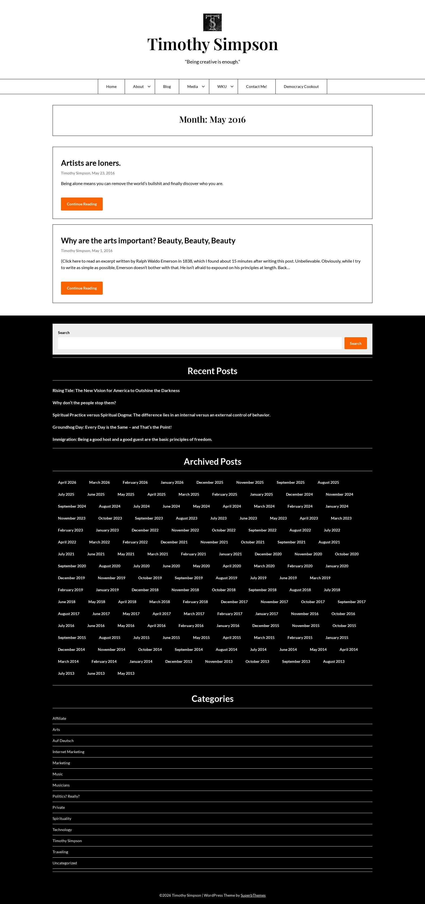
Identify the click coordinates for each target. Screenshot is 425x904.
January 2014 (141, 661)
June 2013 (96, 673)
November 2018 (185, 589)
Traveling (60, 851)
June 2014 (288, 649)
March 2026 (99, 482)
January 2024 (337, 506)
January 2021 (230, 554)
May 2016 (126, 625)
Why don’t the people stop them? (84, 402)
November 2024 (339, 494)
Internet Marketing (68, 751)
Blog (167, 86)
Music (58, 774)
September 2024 (72, 506)
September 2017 (352, 601)
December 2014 (71, 649)
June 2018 (66, 601)
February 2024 (300, 506)
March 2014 (68, 661)
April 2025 (156, 494)
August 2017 (68, 613)
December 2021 (174, 542)
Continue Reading (82, 204)
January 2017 (266, 613)
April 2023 (309, 518)
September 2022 (262, 530)
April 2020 (232, 566)
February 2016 (191, 625)
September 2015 (72, 637)
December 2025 (210, 482)
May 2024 (201, 506)
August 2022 (300, 530)
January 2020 (337, 566)
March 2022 (99, 542)
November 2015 (306, 625)
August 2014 (226, 649)
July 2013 (66, 673)
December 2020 (268, 554)
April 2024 (232, 506)
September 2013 (296, 661)
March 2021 (157, 554)
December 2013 (178, 661)
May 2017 (131, 613)
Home (111, 86)
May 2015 (201, 637)
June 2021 (96, 554)
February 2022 (135, 542)
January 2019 (107, 589)
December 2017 (234, 601)
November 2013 (219, 661)
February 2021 (193, 554)
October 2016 (343, 613)
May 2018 (96, 601)
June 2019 (288, 577)
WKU (222, 86)
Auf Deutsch (63, 740)
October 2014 (150, 649)
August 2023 (186, 518)
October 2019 (150, 577)
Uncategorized (65, 863)
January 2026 (172, 482)
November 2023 (71, 518)
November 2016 (304, 613)
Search (64, 332)
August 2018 (300, 589)
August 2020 (109, 566)
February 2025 (224, 494)
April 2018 (127, 601)
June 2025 (96, 494)
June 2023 (248, 518)
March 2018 (159, 601)
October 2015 (344, 625)
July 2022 (332, 530)
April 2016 (156, 625)
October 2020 (347, 554)
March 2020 (264, 566)
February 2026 (135, 482)
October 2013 (257, 661)
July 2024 (141, 506)
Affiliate (59, 718)
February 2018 (195, 601)
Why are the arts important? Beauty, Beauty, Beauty (148, 240)
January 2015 (337, 637)
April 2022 (67, 542)
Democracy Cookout (301, 86)
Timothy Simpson (212, 43)
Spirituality (62, 818)
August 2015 (109, 637)
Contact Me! (256, 86)
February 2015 (300, 637)
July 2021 (66, 554)
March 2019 (320, 577)
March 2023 (341, 518)
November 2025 (250, 482)
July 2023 (218, 518)
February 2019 (70, 589)
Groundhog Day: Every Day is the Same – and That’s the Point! (112, 426)
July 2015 (141, 637)
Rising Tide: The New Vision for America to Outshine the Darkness (116, 390)
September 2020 (72, 566)
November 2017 (274, 601)
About (138, 86)
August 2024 (109, 506)
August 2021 (329, 542)
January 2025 (261, 494)
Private (59, 807)
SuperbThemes (253, 895)
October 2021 (253, 542)
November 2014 (111, 649)
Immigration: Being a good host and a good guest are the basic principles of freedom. (132, 439)
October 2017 (313, 601)
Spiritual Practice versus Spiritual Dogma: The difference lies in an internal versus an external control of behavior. (162, 414)
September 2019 (189, 577)
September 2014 (189, 649)
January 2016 (228, 625)
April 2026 (67, 482)
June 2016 (96, 625)
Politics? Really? (66, 796)
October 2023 (110, 518)
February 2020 (300, 566)
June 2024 (171, 506)
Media (192, 86)
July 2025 (66, 494)
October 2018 (224, 589)
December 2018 (145, 589)
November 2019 (111, 577)
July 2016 (66, 625)
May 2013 (126, 673)
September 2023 (149, 518)
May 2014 (318, 649)
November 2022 (185, 530)
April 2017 (162, 613)
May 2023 (278, 518)
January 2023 (107, 530)
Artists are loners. (91, 162)
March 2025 (189, 494)
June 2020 (171, 566)
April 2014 (349, 649)
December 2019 (71, 577)
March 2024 (264, 506)
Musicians (61, 785)
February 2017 (229, 613)
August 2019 (226, 577)
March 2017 (194, 613)
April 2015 (232, 637)
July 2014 (258, 649)
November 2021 (214, 542)
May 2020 (201, 566)
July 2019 (258, 577)
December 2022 (145, 530)
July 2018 (332, 589)
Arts (56, 729)
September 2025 (291, 482)
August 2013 (333, 661)
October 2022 (224, 530)
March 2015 (264, 637)
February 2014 (104, 661)
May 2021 (126, 554)
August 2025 (328, 482)
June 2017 (101, 613)
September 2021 (291, 542)
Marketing (61, 762)
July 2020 (141, 566)
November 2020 (308, 554)
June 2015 (171, 637)
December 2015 (265, 625)
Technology (62, 829)
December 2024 (299, 494)
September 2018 (262, 589)
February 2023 (70, 530)
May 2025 (126, 494)
